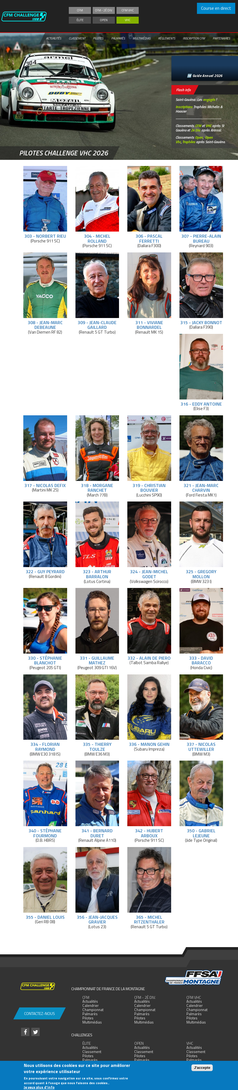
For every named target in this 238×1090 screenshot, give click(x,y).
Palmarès (118, 38)
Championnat (92, 1009)
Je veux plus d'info (39, 1087)
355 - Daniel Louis (45, 917)
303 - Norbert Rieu (45, 236)
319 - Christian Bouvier (149, 488)
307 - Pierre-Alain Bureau (201, 238)
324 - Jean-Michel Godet (149, 574)
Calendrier (90, 1005)
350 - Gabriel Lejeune (201, 833)
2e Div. (196, 130)
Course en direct (216, 8)
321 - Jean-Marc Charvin (201, 488)
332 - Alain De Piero (149, 658)
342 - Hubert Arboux (149, 833)
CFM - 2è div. (104, 10)
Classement (77, 38)
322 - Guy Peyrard (45, 571)
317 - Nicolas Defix (45, 485)
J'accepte (202, 1068)
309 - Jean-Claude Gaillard (97, 325)
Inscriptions (184, 107)
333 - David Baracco (201, 660)
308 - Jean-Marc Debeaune (45, 325)
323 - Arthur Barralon (97, 574)
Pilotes (98, 38)
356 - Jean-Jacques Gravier (97, 919)
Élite (80, 20)
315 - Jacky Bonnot (201, 322)
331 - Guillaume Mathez (97, 660)
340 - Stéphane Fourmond (45, 833)
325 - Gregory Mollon (201, 574)
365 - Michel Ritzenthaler (149, 919)
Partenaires (221, 38)
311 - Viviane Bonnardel (149, 325)
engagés (209, 99)
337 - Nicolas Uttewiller (201, 747)
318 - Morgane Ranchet (97, 488)
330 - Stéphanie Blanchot (45, 660)
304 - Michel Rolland (97, 238)
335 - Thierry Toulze (97, 747)
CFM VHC (127, 10)
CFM (80, 10)
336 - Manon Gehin (149, 744)
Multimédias (141, 38)
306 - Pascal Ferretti (149, 238)
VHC (127, 20)
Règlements (166, 38)
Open (104, 20)
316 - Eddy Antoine (201, 404)
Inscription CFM (194, 38)
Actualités (53, 38)
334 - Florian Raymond (45, 747)
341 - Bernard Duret (97, 833)
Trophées (188, 142)
